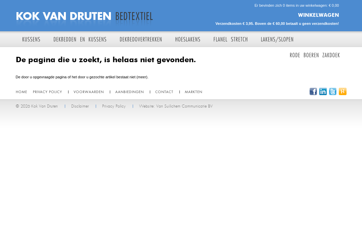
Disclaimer (80, 106)
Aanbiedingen (129, 91)
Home (21, 91)
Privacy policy (47, 91)
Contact (164, 91)
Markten (193, 91)
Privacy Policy (114, 106)
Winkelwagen (318, 14)
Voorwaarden (89, 91)
